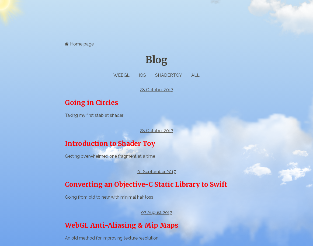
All (195, 75)
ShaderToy (168, 75)
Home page (79, 44)
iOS (142, 75)
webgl (121, 75)
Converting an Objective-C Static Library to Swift (146, 184)
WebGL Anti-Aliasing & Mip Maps (121, 225)
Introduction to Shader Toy (110, 143)
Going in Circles (91, 103)
